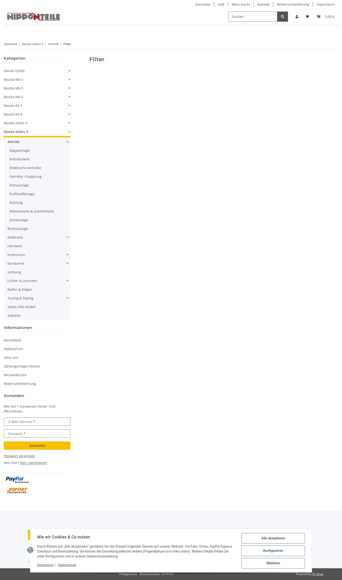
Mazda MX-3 (13, 79)
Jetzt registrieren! (33, 462)
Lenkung (14, 272)
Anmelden (37, 445)
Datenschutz (68, 565)
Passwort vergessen (19, 456)
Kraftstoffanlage (22, 194)
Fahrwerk (15, 246)
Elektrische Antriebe (25, 168)
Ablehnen (272, 563)
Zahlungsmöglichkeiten (22, 366)
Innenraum (16, 254)
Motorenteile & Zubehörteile (31, 211)
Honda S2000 (14, 71)
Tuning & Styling (20, 298)
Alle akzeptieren (272, 539)
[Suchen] (252, 17)
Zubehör (14, 315)
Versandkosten (15, 375)
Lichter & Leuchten (22, 280)
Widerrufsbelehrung (293, 4)
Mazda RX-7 (13, 105)
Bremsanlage (18, 228)
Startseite (202, 4)
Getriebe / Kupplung (25, 176)
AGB (221, 4)
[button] (297, 16)
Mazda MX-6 (13, 97)
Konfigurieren (272, 551)
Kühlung (16, 202)
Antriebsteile (19, 159)
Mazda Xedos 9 (16, 131)
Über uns (11, 357)
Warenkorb (12, 340)
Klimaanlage (19, 185)
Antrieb (13, 141)
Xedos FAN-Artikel (21, 307)
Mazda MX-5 (13, 88)
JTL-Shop (317, 574)
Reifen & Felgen (20, 289)
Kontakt (263, 4)
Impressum (46, 565)
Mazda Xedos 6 (15, 123)
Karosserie (16, 263)
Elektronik (15, 237)
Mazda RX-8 (13, 114)
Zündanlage (18, 220)
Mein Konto (241, 4)
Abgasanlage (19, 150)
